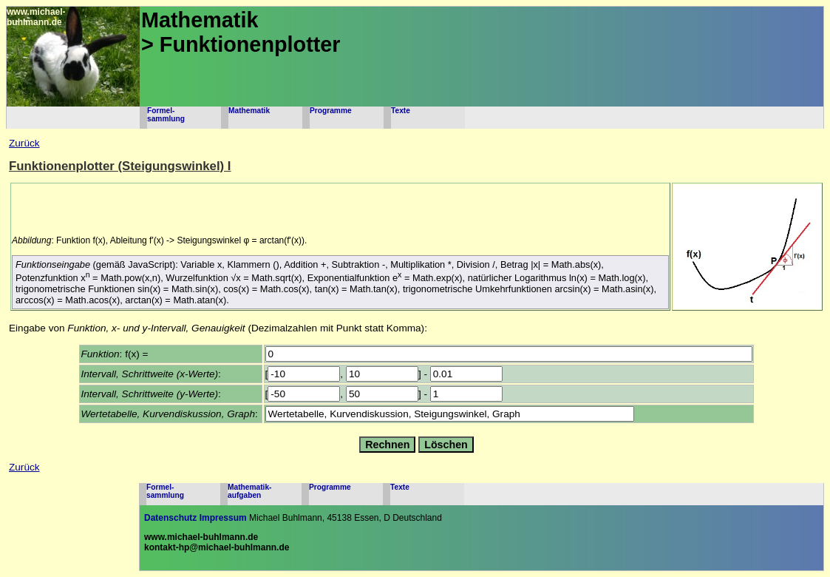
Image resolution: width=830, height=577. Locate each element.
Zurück (24, 143)
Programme (331, 111)
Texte (400, 111)
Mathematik (249, 111)
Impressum (223, 518)
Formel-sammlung (166, 115)
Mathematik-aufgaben (249, 491)
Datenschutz (170, 518)
